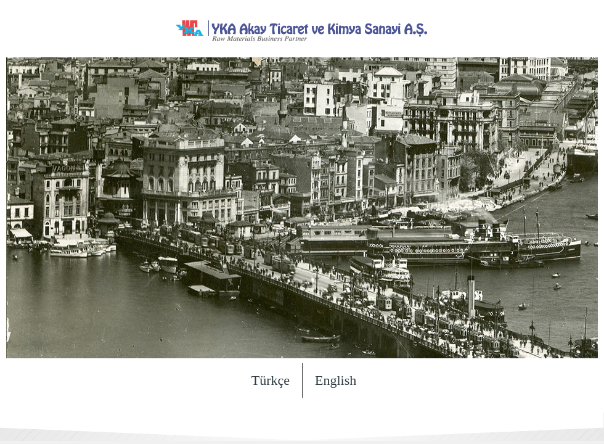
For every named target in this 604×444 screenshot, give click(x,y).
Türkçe (270, 380)
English (335, 380)
